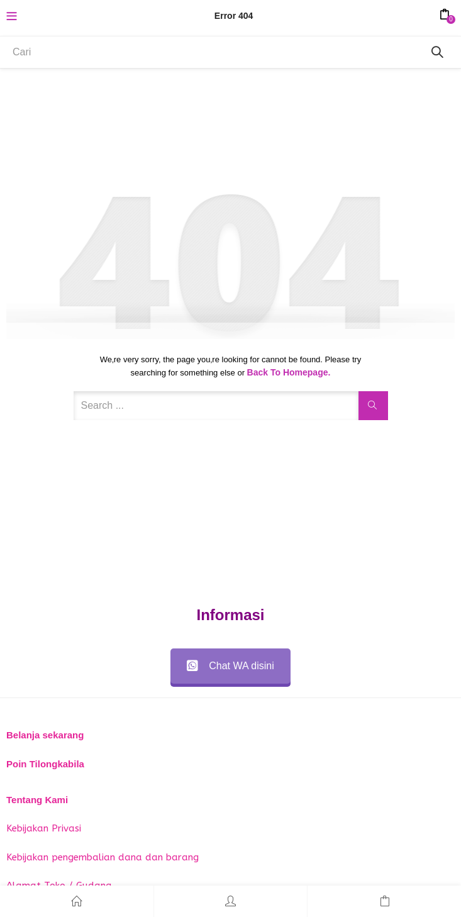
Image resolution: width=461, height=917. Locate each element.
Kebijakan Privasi (43, 828)
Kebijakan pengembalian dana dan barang (102, 857)
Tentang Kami (37, 799)
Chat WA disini (230, 665)
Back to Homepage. (289, 372)
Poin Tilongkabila (45, 764)
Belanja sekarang (45, 735)
